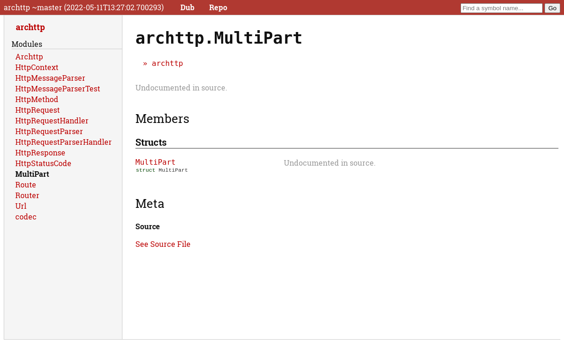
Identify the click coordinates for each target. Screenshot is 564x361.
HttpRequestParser (49, 131)
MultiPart (155, 162)
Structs (151, 142)
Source (147, 227)
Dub (187, 7)
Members (162, 118)
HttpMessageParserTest (57, 88)
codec (26, 216)
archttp (167, 63)
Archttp (29, 56)
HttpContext (36, 67)
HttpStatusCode (43, 163)
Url (20, 206)
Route (25, 184)
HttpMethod (36, 99)
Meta (149, 204)
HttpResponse (40, 152)
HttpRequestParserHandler (63, 142)
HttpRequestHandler (52, 120)
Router (27, 195)
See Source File (163, 245)
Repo (218, 7)
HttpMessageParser (50, 78)
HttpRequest (37, 110)
